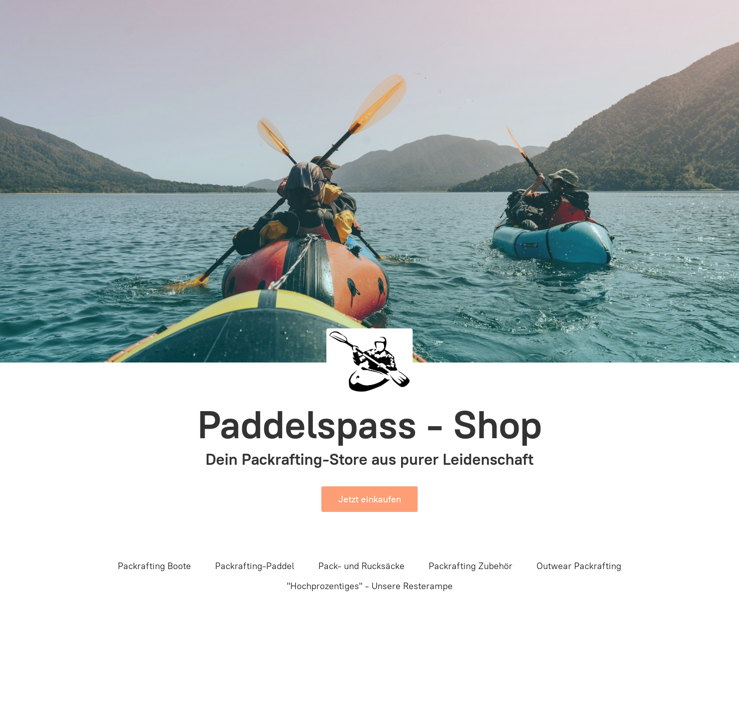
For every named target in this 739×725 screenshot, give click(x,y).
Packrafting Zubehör (470, 566)
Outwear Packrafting (578, 566)
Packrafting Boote (154, 566)
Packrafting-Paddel (254, 566)
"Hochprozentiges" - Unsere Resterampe (370, 586)
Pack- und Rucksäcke (361, 566)
